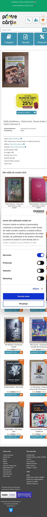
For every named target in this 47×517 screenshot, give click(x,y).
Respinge (23, 304)
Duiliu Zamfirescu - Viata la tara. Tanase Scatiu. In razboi (14, 205)
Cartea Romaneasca (17, 144)
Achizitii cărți (30, 455)
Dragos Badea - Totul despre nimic (13, 430)
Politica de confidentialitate (34, 479)
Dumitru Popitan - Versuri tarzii (13, 387)
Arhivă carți (6, 457)
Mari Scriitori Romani (18, 147)
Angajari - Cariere (31, 468)
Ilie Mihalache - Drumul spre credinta (13, 346)
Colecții (5, 463)
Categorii (9, 39)
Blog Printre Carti (8, 468)
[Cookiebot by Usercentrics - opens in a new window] (33, 211)
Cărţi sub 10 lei (7, 474)
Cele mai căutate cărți (9, 466)
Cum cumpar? (30, 461)
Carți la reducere (8, 455)
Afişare (36, 289)
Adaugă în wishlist (26, 112)
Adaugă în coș (13, 310)
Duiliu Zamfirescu (15, 139)
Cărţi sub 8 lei (7, 472)
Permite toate (23, 296)
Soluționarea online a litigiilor (35, 477)
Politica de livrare (31, 463)
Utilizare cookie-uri (32, 484)
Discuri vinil (6, 476)
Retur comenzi (30, 466)
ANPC (28, 475)
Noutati (26, 39)
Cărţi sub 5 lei (7, 470)
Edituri (5, 461)
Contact (28, 459)
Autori (5, 459)
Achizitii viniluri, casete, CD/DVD (36, 457)
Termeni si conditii (32, 481)
